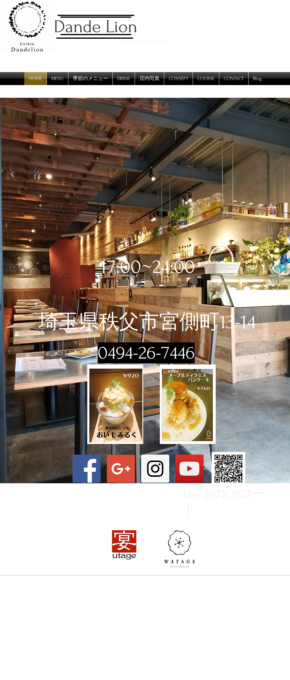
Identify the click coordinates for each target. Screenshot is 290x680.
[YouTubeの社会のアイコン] (189, 469)
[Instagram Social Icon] (155, 469)
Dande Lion (95, 27)
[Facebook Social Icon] (86, 469)
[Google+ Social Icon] (121, 469)
